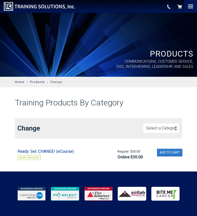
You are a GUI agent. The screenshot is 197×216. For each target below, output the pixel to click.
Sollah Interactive (29, 157)
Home (19, 82)
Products (37, 82)
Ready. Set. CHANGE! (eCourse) (45, 151)
